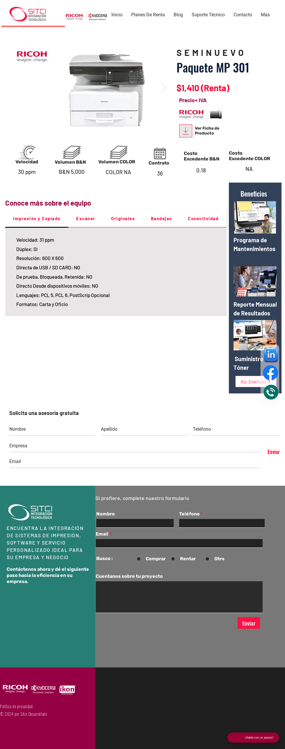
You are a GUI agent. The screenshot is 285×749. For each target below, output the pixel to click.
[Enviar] (271, 452)
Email (102, 534)
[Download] (185, 130)
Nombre (105, 514)
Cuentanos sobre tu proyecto (129, 576)
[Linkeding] (271, 355)
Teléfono (189, 514)
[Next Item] (164, 87)
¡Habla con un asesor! (259, 738)
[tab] (36, 219)
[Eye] (271, 392)
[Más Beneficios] (256, 381)
